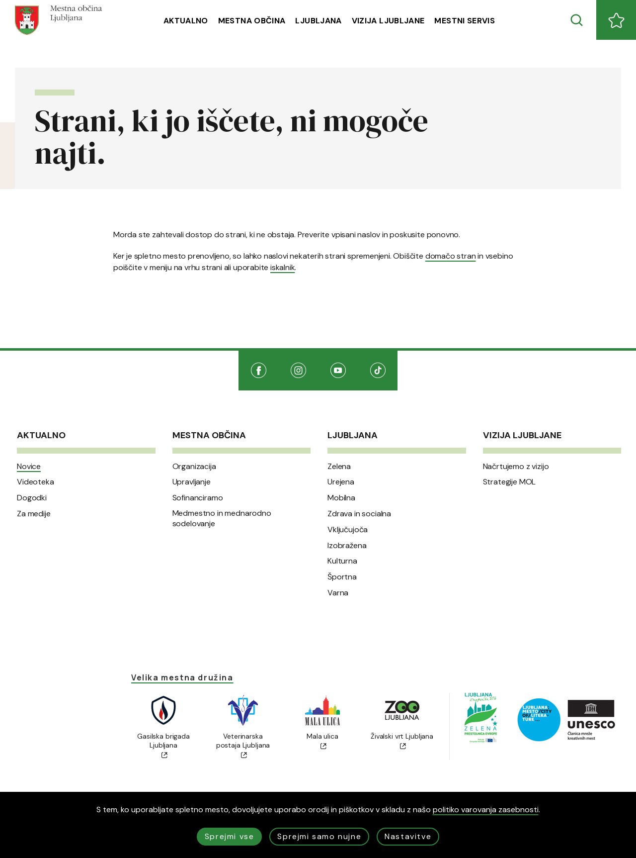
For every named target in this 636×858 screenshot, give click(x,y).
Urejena (340, 482)
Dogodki (32, 498)
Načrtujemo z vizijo (516, 467)
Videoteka (35, 482)
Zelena (339, 467)
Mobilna (341, 498)
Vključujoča (347, 530)
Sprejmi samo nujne (319, 836)
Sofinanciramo (197, 498)
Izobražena (346, 546)
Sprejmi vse (229, 836)
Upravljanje (191, 482)
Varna (337, 593)
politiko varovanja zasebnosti (486, 809)
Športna (342, 577)
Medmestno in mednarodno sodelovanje (221, 518)
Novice (29, 467)
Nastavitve (408, 836)
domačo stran (450, 256)
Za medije (34, 514)
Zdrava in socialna (359, 514)
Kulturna (342, 561)
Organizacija (194, 467)
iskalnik (282, 267)
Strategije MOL (509, 482)
